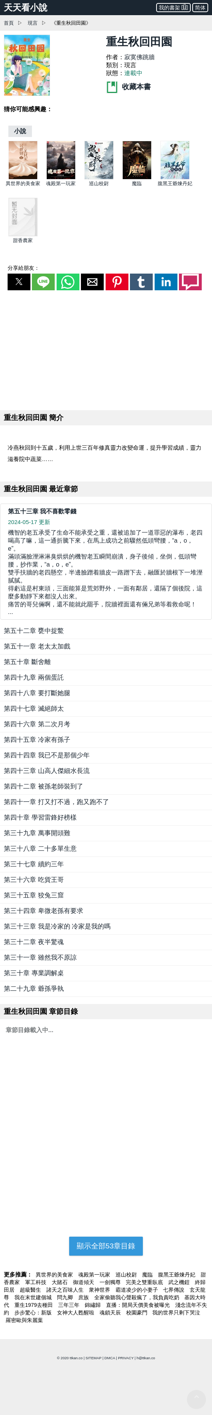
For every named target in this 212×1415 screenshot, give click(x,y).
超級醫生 (31, 1290)
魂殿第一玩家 (61, 183)
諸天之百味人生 (65, 1290)
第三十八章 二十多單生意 (40, 848)
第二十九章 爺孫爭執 (34, 988)
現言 (33, 23)
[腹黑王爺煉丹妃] (175, 178)
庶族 (84, 1297)
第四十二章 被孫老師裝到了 (43, 786)
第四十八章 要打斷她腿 (37, 693)
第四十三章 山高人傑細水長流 (47, 770)
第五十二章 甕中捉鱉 (34, 630)
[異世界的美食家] (23, 178)
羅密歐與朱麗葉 (24, 1320)
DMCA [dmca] (109, 1358)
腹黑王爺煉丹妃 (175, 183)
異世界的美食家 (23, 183)
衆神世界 (100, 1290)
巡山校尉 (99, 183)
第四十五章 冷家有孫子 (37, 739)
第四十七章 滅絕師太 (34, 708)
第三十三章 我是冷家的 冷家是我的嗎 (57, 926)
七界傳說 (174, 1290)
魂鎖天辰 (111, 1313)
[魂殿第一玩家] (61, 178)
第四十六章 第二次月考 (37, 724)
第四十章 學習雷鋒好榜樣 (40, 817)
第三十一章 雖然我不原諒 (40, 957)
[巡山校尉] (99, 178)
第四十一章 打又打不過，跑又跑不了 (56, 802)
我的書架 (173, 7)
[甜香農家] (23, 235)
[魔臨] (137, 178)
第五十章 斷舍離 (27, 662)
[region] (106, 349)
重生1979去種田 (34, 1305)
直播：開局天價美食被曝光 (138, 1305)
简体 (200, 8)
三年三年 (69, 1305)
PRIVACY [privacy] (125, 1358)
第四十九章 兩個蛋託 (34, 677)
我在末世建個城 (33, 1297)
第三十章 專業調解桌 (34, 973)
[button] (19, 282)
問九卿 (65, 1297)
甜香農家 (23, 240)
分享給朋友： (24, 268)
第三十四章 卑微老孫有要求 (43, 910)
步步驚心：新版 (33, 1313)
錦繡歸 (93, 1305)
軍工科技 (36, 1282)
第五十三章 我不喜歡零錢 (42, 511)
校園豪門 (137, 1313)
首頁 (9, 23)
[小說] (20, 131)
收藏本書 (128, 87)
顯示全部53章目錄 (106, 1246)
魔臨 (137, 183)
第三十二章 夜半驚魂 (34, 942)
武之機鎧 (179, 1282)
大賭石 (60, 1282)
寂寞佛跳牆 (139, 57)
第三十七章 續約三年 (34, 864)
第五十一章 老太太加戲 (37, 646)
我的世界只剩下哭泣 (176, 1313)
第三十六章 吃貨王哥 (34, 879)
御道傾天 (84, 1282)
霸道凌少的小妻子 (137, 1290)
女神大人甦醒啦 (76, 1313)
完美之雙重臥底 (145, 1282)
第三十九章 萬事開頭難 (37, 833)
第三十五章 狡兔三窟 (34, 895)
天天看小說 (25, 8)
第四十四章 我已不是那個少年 (47, 755)
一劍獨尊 (111, 1282)
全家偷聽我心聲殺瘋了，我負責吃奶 (137, 1297)
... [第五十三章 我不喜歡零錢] (106, 572)
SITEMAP (93, 1358)
